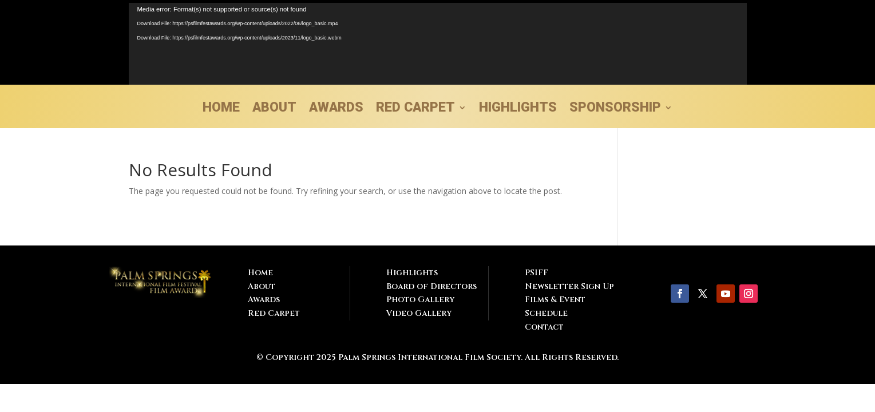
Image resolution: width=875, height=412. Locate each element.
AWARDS (336, 109)
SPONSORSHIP (615, 109)
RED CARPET (415, 109)
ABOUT (274, 109)
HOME (221, 109)
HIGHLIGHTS (518, 109)
